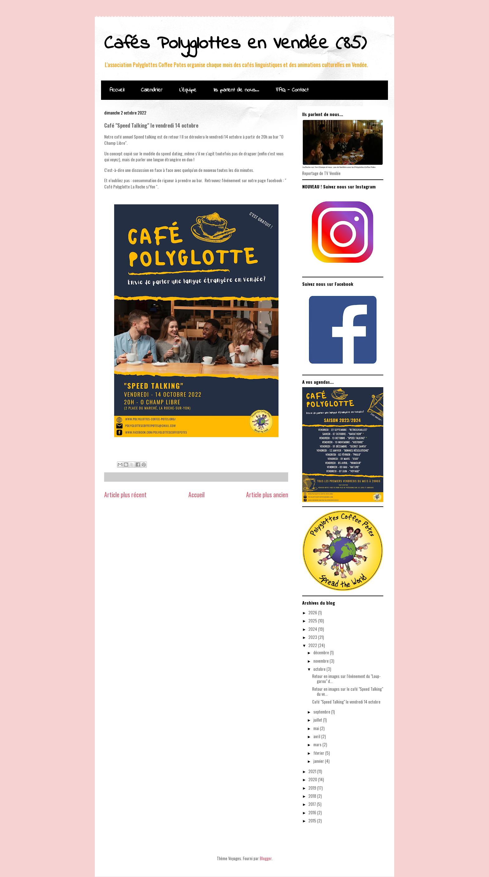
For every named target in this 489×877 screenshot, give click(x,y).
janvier (319, 761)
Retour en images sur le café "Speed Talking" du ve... (347, 691)
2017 (312, 804)
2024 (313, 629)
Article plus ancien (267, 494)
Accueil (116, 90)
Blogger (266, 858)
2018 (312, 796)
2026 (313, 612)
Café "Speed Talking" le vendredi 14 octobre (346, 702)
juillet (318, 720)
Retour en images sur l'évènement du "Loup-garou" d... (346, 678)
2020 (313, 779)
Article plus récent (125, 494)
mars (317, 744)
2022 (313, 645)
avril (317, 736)
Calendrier (151, 90)
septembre (322, 712)
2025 (313, 620)
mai (316, 728)
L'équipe (187, 90)
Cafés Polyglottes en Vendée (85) (235, 43)
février (319, 753)
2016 (312, 812)
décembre (321, 652)
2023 (313, 637)
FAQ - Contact (292, 90)
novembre (321, 661)
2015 (312, 820)
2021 (312, 771)
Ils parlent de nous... (236, 90)
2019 (312, 788)
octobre (320, 669)
